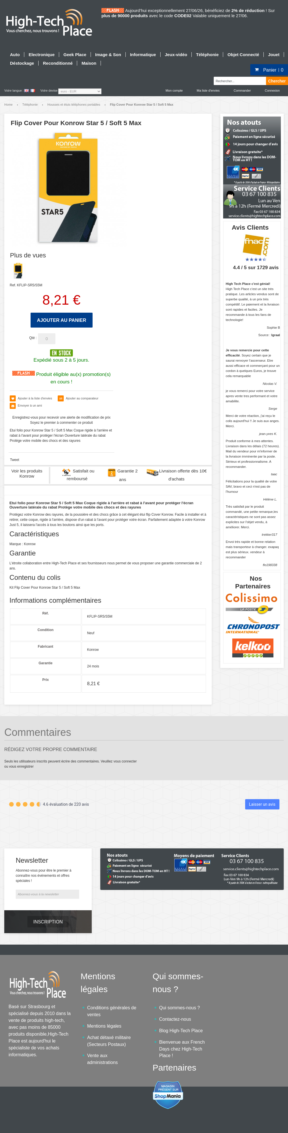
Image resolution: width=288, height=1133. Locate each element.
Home (8, 104)
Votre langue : (13, 90)
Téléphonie (30, 104)
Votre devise (48, 90)
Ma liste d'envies (208, 90)
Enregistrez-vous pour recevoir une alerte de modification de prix (61, 417)
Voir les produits (26, 473)
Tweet (14, 460)
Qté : (33, 338)
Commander (242, 90)
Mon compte (174, 90)
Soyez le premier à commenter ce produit (61, 423)
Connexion (272, 90)
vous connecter (125, 761)
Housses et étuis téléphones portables (73, 104)
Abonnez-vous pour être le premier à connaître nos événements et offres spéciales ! (43, 859)
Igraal (275, 335)
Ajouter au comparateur (82, 398)
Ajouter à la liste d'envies (35, 398)
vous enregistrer (21, 766)
